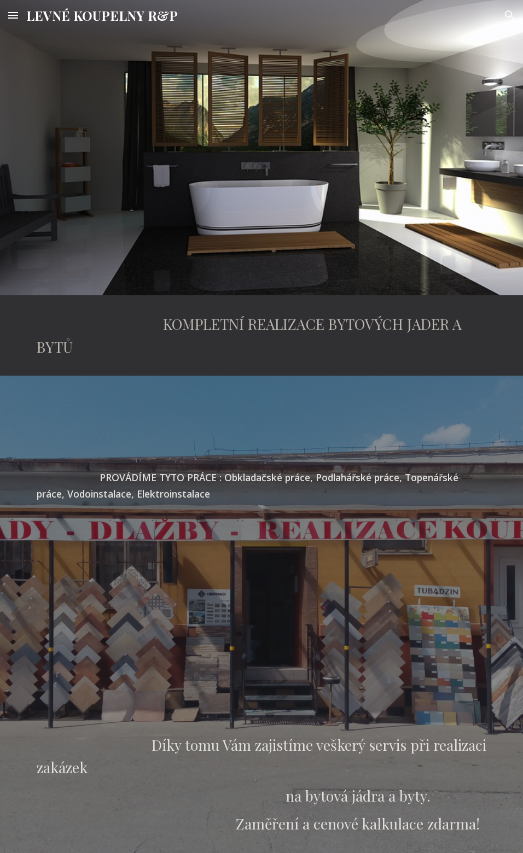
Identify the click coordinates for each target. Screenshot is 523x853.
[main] (261, 335)
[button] (13, 15)
